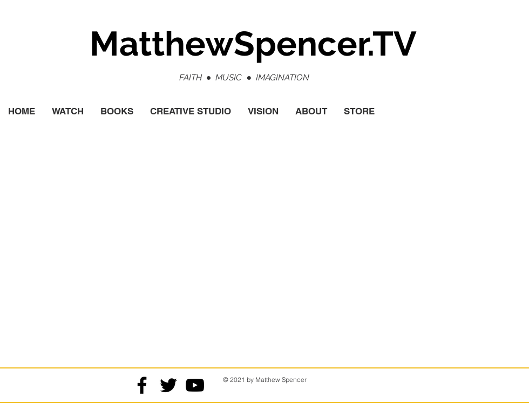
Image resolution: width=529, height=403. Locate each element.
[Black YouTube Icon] (195, 385)
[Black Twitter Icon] (168, 385)
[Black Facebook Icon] (142, 385)
